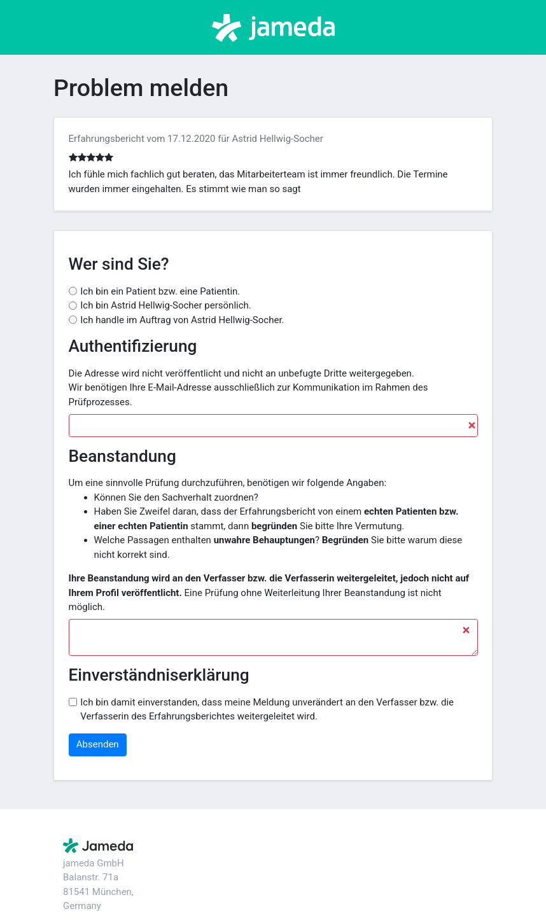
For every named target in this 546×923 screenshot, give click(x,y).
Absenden (97, 744)
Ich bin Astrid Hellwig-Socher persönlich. (165, 305)
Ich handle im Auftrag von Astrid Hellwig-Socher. (182, 320)
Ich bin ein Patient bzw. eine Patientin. (160, 291)
